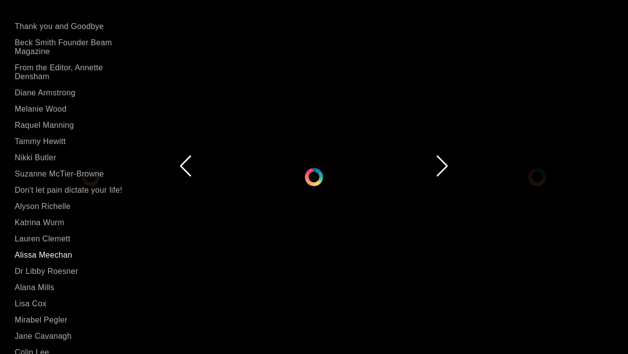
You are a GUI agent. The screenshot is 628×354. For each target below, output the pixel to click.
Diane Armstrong (45, 92)
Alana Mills (34, 287)
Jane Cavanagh (43, 336)
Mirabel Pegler (41, 320)
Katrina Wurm (39, 222)
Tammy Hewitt (40, 141)
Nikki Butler (35, 157)
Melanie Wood (41, 109)
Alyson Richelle (43, 206)
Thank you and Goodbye (59, 26)
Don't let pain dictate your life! (68, 190)
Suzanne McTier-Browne (59, 174)
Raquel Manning (44, 125)
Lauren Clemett (43, 239)
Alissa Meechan (43, 255)
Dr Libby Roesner (46, 271)
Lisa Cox (31, 303)
